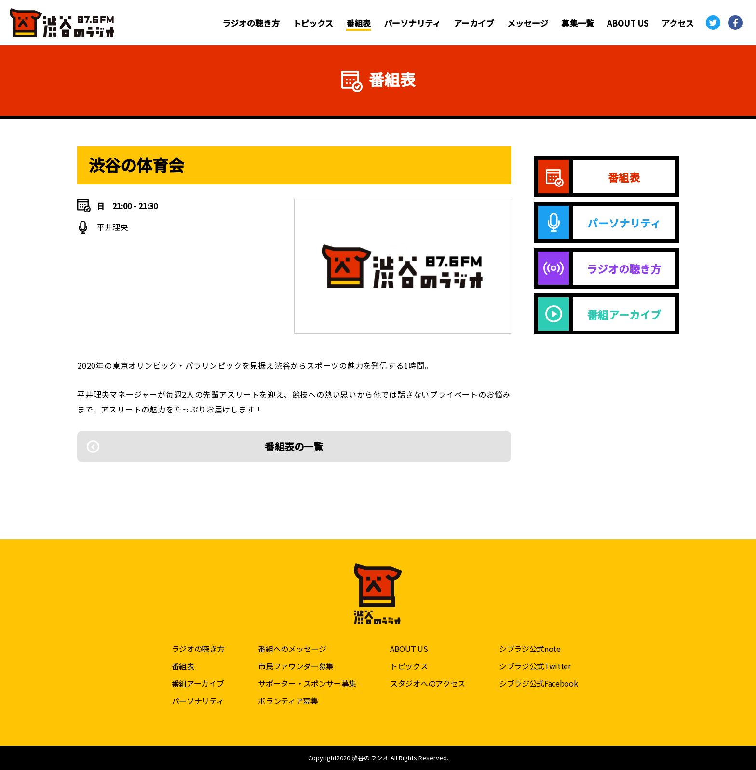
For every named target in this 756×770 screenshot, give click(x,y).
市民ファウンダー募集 (296, 666)
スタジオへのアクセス (427, 683)
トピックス (313, 23)
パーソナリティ (412, 23)
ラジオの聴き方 (251, 23)
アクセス (678, 23)
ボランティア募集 (288, 700)
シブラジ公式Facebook (538, 683)
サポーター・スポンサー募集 (307, 683)
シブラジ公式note (530, 648)
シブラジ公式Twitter (535, 666)
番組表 (358, 23)
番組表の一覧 (294, 446)
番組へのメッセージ (292, 648)
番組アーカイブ (198, 683)
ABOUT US (627, 23)
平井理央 (112, 227)
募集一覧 (577, 23)
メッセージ (527, 23)
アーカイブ (474, 23)
